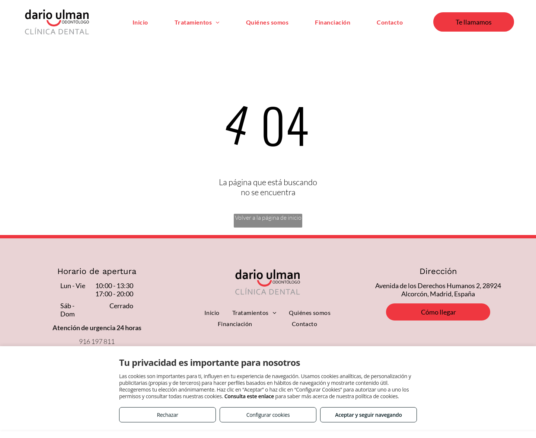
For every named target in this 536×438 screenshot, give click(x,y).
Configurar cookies (268, 414)
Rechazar (167, 414)
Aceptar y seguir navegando (368, 414)
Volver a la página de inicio (268, 217)
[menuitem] (140, 21)
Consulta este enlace (249, 396)
